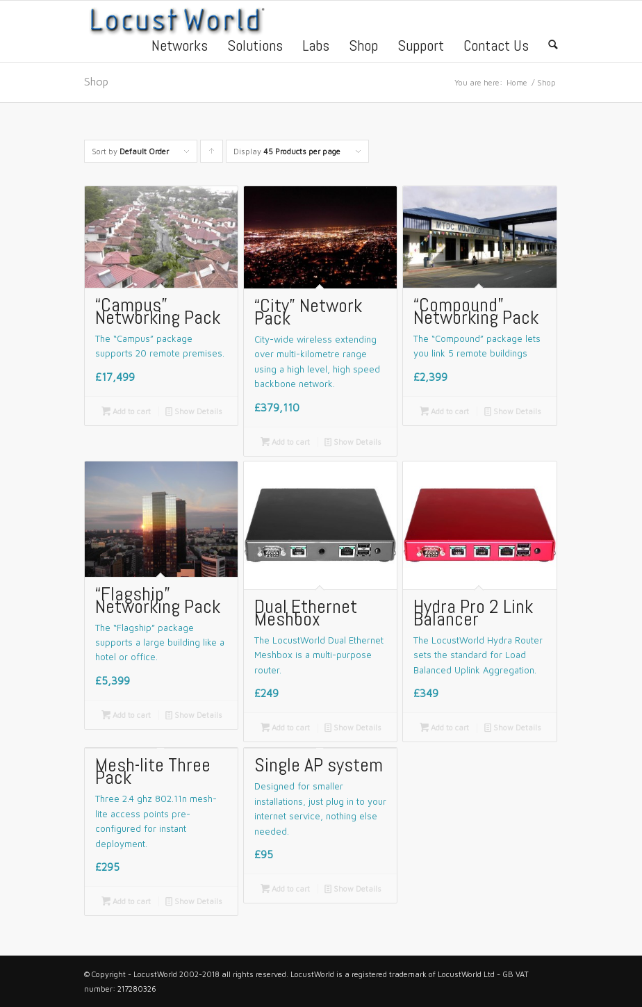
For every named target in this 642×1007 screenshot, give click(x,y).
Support (421, 47)
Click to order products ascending (212, 155)
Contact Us (496, 47)
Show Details (193, 411)
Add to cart (126, 411)
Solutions (255, 47)
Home (517, 82)
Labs (316, 47)
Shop (363, 47)
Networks (179, 47)
